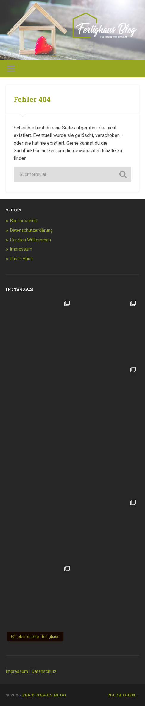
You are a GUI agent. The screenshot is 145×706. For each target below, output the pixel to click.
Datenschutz (44, 671)
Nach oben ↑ (123, 695)
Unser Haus (21, 258)
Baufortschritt (24, 220)
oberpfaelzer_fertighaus (35, 636)
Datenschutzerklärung (31, 230)
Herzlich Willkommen (30, 240)
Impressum (21, 249)
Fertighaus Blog (44, 695)
